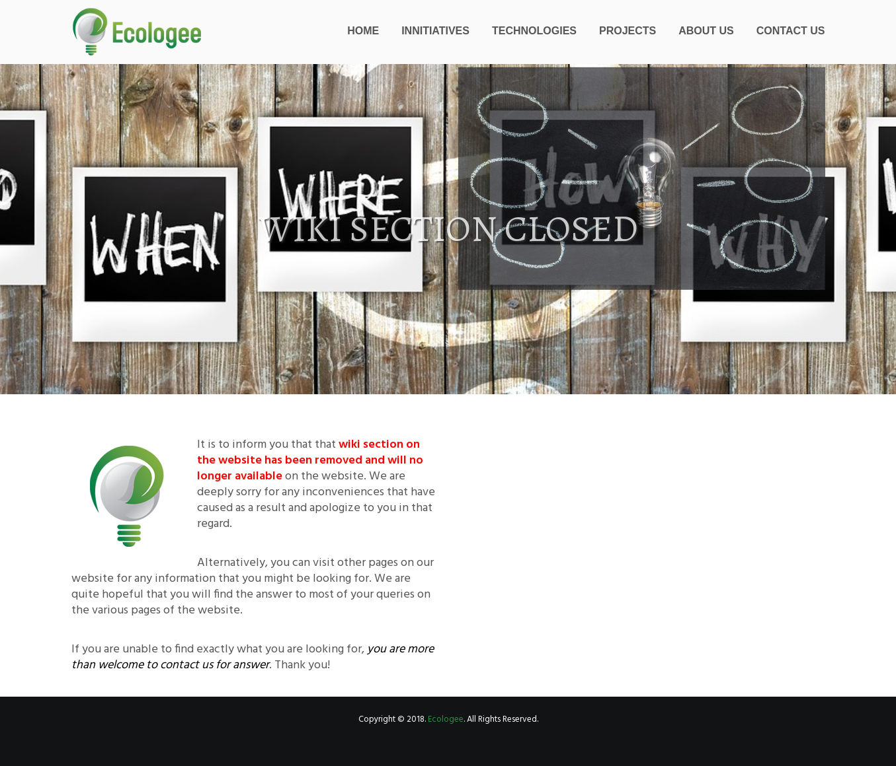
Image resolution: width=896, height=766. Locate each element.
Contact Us (790, 30)
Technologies (534, 30)
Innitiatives (435, 30)
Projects (627, 30)
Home (363, 30)
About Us (706, 30)
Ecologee (446, 719)
